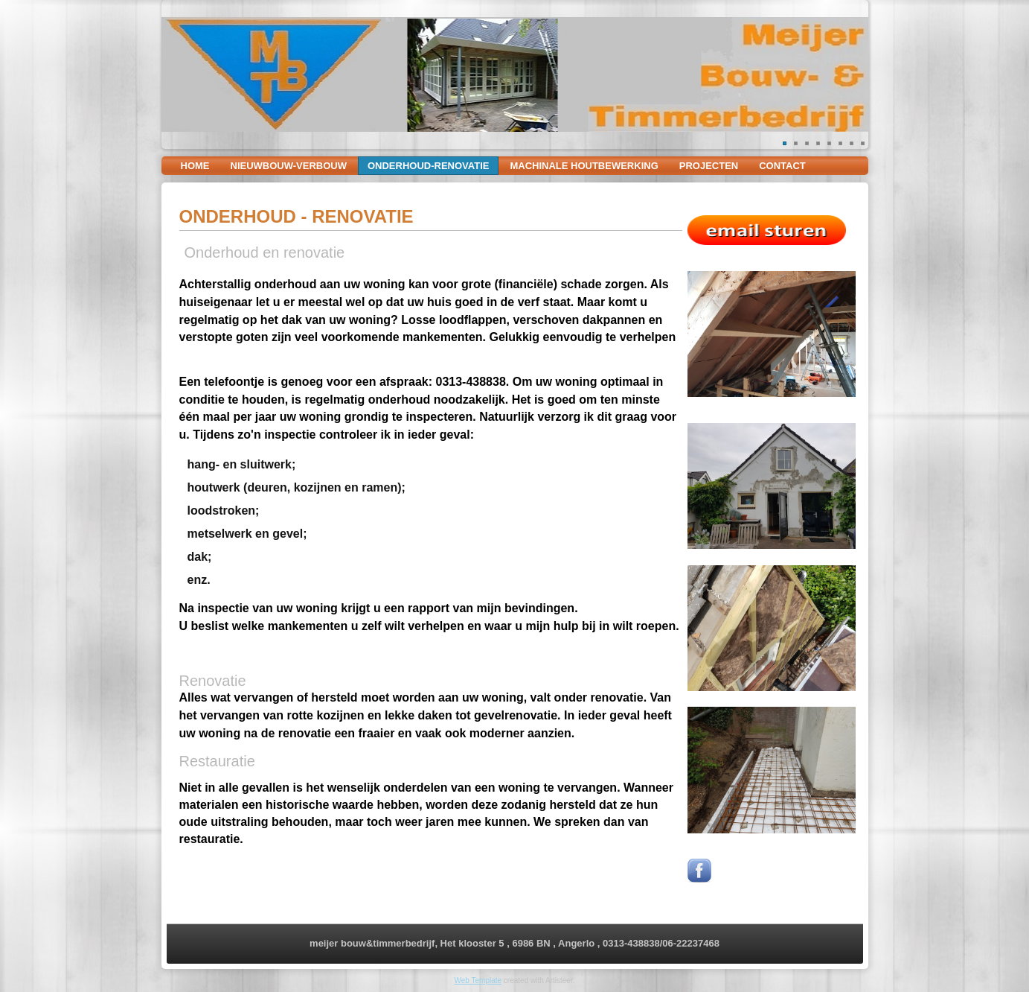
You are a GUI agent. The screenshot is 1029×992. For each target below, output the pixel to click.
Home (195, 165)
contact (782, 165)
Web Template (478, 980)
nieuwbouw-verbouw (289, 165)
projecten (708, 165)
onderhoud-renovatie (428, 165)
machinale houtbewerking (584, 165)
